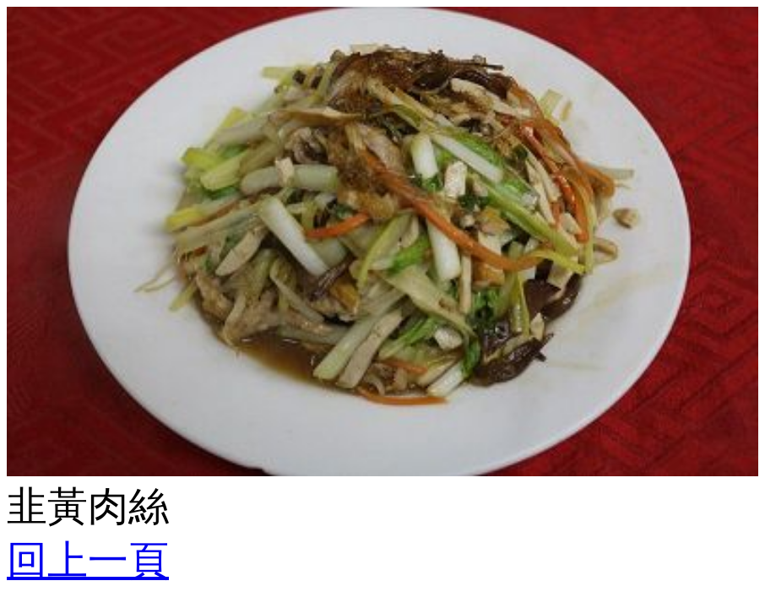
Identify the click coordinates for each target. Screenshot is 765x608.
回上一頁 (88, 560)
